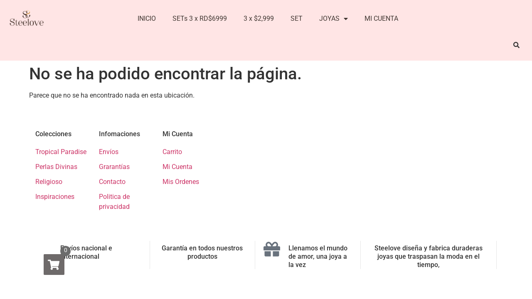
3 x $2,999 (259, 18)
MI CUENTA (381, 18)
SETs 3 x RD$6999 (199, 18)
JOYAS (333, 18)
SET (297, 18)
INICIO (147, 18)
